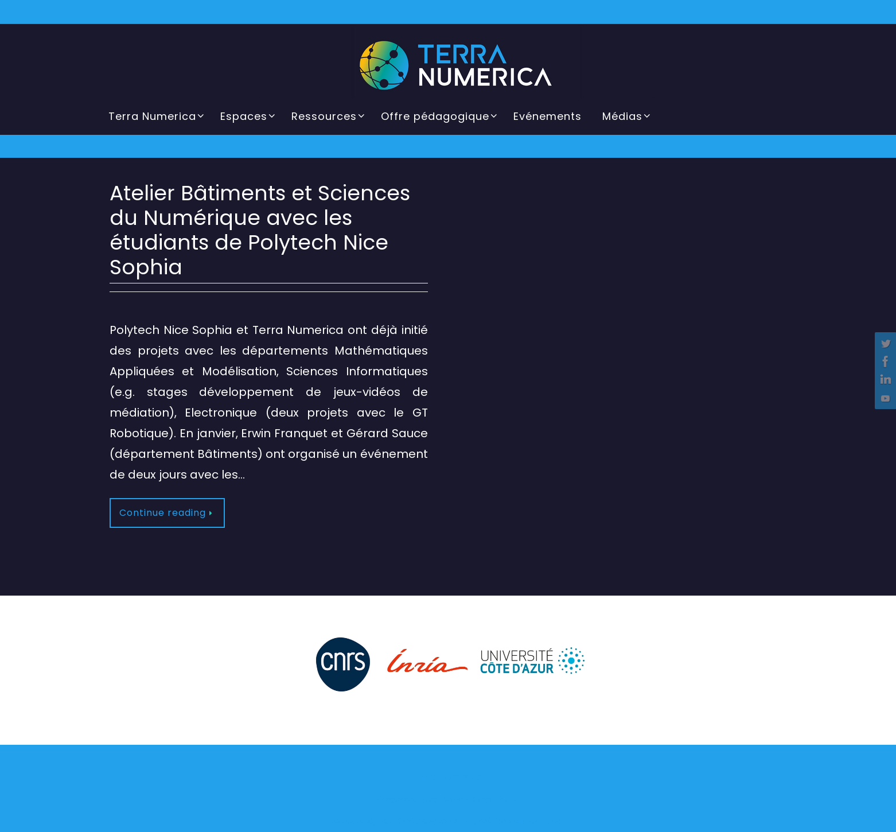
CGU (411, 821)
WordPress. (498, 799)
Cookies (549, 821)
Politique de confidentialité (477, 821)
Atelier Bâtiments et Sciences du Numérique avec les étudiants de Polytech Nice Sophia (260, 230)
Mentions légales (363, 821)
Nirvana (453, 799)
